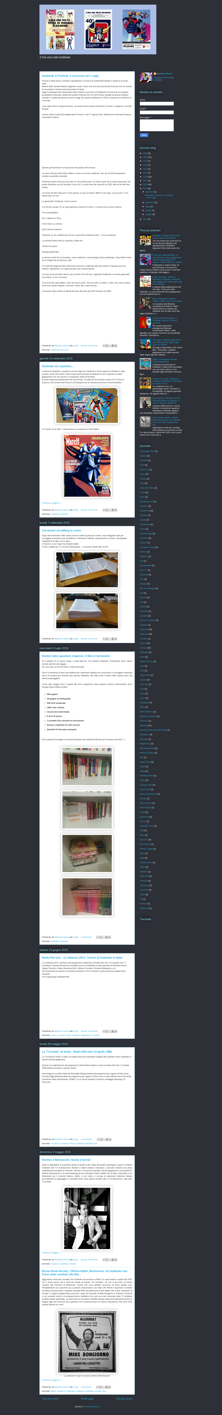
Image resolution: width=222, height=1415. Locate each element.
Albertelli (144, 460)
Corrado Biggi (146, 533)
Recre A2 (64, 350)
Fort (141, 593)
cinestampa (145, 524)
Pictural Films (146, 803)
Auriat (142, 492)
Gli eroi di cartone (148, 620)
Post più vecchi (124, 1398)
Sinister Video (146, 862)
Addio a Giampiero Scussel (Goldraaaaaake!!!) (164, 360)
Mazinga (64, 941)
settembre (150, 202)
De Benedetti (145, 565)
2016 (145, 184)
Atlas (142, 483)
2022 (145, 165)
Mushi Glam (145, 762)
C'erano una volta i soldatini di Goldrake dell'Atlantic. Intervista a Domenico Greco (167, 381)
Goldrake (64, 514)
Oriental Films (146, 785)
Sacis (142, 853)
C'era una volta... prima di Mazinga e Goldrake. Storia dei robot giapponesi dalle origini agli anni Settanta (167, 280)
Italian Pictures (146, 661)
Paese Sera (145, 789)
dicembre (149, 192)
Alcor (142, 465)
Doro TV (143, 570)
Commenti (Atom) (91, 1406)
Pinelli (142, 812)
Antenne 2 (144, 469)
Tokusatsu (144, 885)
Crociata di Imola (67, 1143)
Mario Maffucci (146, 712)
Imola (142, 657)
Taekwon (144, 871)
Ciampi (143, 520)
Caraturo (144, 515)
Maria (142, 707)
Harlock (143, 643)
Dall (141, 561)
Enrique (143, 584)
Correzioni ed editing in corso (61, 530)
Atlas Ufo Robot (147, 488)
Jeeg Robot (145, 675)
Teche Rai (144, 876)
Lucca (142, 698)
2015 (145, 188)
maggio (148, 214)
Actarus (143, 456)
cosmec (143, 542)
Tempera (144, 881)
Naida (142, 771)
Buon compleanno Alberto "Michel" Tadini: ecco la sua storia (167, 300)
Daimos (143, 552)
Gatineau (144, 611)
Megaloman (145, 743)
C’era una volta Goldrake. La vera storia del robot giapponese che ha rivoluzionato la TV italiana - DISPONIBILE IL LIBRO (167, 258)
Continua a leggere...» (52, 503)
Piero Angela (145, 807)
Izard (142, 666)
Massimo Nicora (164, 73)
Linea (142, 693)
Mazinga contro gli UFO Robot (153, 730)
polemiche (144, 817)
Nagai (142, 766)
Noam (142, 780)
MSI (141, 757)
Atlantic (143, 479)
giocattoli (144, 616)
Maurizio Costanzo (148, 716)
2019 (145, 173)
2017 (145, 180)
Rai (95, 1143)
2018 (145, 177)
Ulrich (142, 894)
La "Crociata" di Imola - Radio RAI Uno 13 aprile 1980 (77, 1051)
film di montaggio (147, 588)
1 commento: (87, 1139)
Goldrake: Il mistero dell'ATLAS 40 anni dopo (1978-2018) (166, 236)
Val (141, 899)
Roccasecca (145, 844)
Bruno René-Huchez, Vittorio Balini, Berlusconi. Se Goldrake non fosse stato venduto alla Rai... (166, 421)
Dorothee (144, 574)
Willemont (144, 908)
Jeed (142, 670)
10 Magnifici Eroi (147, 451)
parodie (143, 798)
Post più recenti (50, 1398)
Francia (143, 597)
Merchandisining (147, 748)
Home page (87, 1398)
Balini (53, 1391)
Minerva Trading (147, 753)
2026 (145, 153)
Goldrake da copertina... (58, 366)
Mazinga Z (144, 734)
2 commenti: (86, 937)
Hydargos (144, 652)
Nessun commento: (90, 345)
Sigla (142, 858)
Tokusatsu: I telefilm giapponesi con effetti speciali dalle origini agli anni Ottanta (166, 342)
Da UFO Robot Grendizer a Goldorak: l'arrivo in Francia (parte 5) (164, 320)
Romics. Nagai (146, 849)
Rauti (142, 835)
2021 (145, 169)
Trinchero (95, 1035)
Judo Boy (144, 684)
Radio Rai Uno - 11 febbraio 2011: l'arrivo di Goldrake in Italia (82, 957)
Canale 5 (55, 1143)
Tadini (142, 867)
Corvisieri (61, 1035)
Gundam (144, 638)
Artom (53, 1035)
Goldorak (55, 350)
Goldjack (144, 625)
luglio (148, 206)
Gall (141, 602)
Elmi (68, 1035)
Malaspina (85, 1035)
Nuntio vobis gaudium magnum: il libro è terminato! (76, 656)
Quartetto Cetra (147, 826)
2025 (145, 157)
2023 (145, 161)
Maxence (144, 721)
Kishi (142, 689)
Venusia (143, 903)
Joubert (143, 680)
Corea (142, 529)
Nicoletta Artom (146, 775)
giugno (148, 210)
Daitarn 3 (144, 556)
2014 (145, 219)
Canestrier (70, 1391)
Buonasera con (146, 501)
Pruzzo (143, 821)
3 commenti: (86, 1387)
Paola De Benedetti (148, 794)
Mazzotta (144, 739)
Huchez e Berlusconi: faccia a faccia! (66, 1159)
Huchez (72, 1264)
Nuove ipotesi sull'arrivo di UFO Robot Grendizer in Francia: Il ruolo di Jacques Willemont (166, 400)
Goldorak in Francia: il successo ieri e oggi (70, 75)
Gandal (143, 606)
